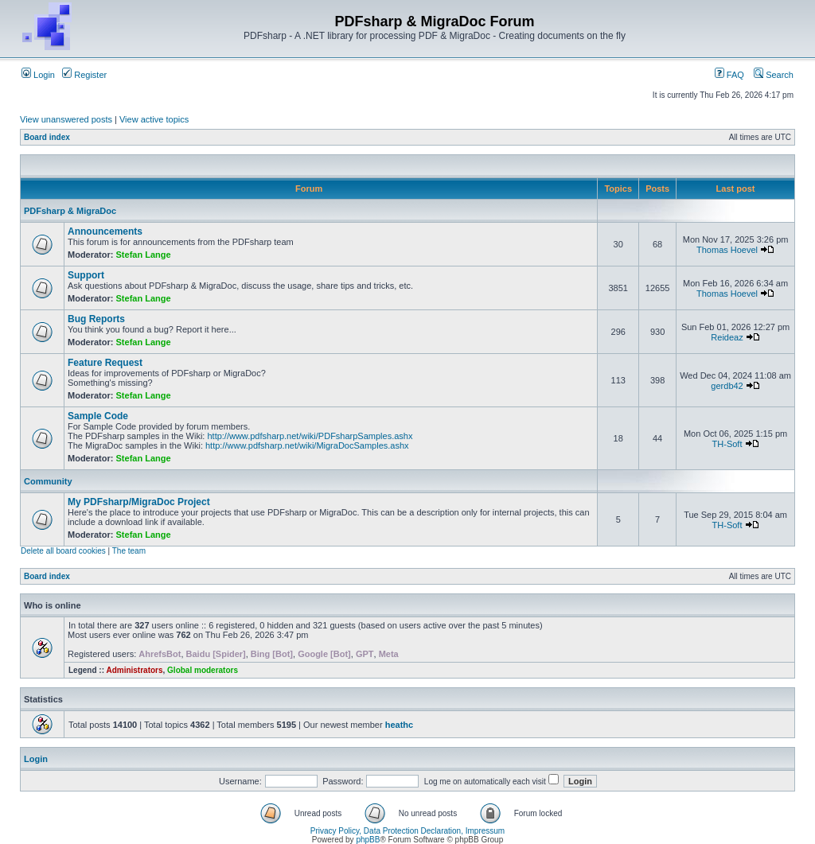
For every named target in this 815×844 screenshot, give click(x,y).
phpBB (368, 839)
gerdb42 (727, 386)
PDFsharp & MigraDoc (70, 211)
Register (84, 75)
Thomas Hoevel (727, 250)
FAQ (729, 75)
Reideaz (727, 337)
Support (86, 275)
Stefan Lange (143, 254)
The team (129, 550)
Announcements (105, 231)
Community (48, 481)
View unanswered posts (66, 119)
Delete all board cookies (63, 550)
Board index (47, 137)
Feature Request (105, 362)
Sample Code (98, 416)
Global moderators (202, 670)
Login (38, 75)
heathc (399, 724)
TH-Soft (727, 444)
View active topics (154, 119)
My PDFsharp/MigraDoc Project (139, 502)
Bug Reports (96, 319)
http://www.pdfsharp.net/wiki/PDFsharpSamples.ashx (309, 436)
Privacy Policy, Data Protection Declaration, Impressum (407, 830)
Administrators (134, 670)
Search (774, 75)
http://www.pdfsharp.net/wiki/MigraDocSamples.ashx (307, 445)
